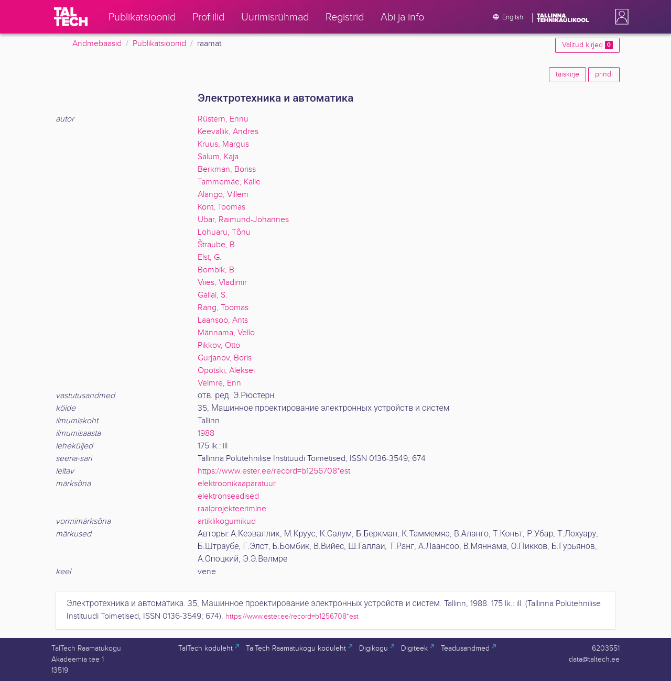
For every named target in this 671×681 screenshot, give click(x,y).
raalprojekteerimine (232, 509)
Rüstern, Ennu (223, 119)
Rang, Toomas (223, 308)
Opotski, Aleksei (226, 371)
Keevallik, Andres (228, 132)
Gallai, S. (213, 295)
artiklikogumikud (227, 521)
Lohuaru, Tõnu (224, 232)
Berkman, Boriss (227, 169)
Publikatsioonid (159, 44)
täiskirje (567, 74)
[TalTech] (71, 17)
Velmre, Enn (219, 383)
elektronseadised (228, 496)
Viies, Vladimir (222, 283)
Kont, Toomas (221, 207)
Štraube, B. (217, 245)
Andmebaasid (97, 44)
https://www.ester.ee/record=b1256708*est (274, 471)
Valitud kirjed (587, 45)
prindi (604, 74)
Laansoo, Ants (223, 320)
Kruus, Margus (223, 144)
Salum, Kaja (218, 157)
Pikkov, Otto (219, 345)
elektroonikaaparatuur (237, 484)
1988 (206, 433)
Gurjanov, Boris (225, 358)
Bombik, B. (217, 270)
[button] (619, 17)
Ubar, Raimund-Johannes (243, 220)
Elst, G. (210, 257)
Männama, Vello (226, 333)
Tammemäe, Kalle (229, 182)
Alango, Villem (223, 195)
